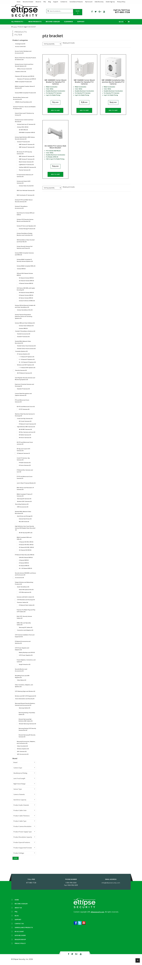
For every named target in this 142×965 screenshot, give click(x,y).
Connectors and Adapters (25, 630)
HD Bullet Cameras (25, 435)
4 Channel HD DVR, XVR (26, 542)
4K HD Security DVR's (25, 532)
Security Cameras (21, 370)
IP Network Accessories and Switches (22, 642)
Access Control (20, 46)
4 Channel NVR (24, 560)
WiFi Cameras (22, 751)
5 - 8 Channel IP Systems (27, 359)
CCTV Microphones (25, 592)
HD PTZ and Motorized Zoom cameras (25, 443)
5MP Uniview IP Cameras (26, 159)
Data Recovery (99, 2)
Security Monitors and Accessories (21, 670)
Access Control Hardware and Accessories (23, 52)
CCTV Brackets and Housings (26, 599)
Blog (49, 2)
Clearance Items (20, 71)
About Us (38, 2)
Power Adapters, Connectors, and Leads (26, 660)
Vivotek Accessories (23, 334)
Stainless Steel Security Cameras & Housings (25, 415)
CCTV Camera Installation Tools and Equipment (24, 635)
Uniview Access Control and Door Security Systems (24, 65)
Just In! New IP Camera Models (26, 483)
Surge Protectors (24, 664)
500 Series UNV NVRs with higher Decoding (26, 289)
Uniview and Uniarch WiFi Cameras (23, 182)
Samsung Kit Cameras (24, 498)
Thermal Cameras (24, 170)
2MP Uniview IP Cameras (26, 144)
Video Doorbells (22, 746)
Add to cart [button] (55, 109)
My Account (88, 2)
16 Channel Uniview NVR (26, 278)
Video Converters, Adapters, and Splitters (24, 685)
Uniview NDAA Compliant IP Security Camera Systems (25, 260)
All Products (17, 21)
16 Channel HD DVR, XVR (26, 547)
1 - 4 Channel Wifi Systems (27, 367)
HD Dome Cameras (25, 437)
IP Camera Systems (23, 354)
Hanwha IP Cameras (23, 389)
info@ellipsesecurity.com (111, 883)
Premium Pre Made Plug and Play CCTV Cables (26, 610)
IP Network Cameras (23, 453)
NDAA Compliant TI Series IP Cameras (24, 495)
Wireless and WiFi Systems (25, 365)
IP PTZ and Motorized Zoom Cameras (24, 477)
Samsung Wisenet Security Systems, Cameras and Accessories (25, 704)
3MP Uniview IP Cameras (26, 147)
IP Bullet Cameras (25, 462)
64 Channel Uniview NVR (26, 292)
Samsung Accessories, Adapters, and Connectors (26, 742)
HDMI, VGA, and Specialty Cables (24, 623)
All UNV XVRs (23, 129)
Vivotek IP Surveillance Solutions (25, 331)
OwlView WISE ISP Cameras (27, 167)
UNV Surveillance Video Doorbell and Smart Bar (26, 240)
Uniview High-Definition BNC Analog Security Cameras (25, 138)
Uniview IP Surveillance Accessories (21, 207)
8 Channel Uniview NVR (26, 295)
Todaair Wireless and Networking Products (24, 583)
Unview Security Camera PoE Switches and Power (24, 247)
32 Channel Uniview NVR (26, 280)
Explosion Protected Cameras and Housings (24, 385)
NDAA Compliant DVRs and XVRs (24, 538)
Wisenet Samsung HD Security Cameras (27, 735)
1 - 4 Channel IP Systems (26, 356)
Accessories (19, 577)
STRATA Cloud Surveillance (23, 102)
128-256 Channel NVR (26, 557)
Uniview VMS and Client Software (25, 323)
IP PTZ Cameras (24, 409)
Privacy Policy (121, 2)
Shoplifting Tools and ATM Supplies (22, 676)
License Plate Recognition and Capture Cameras (23, 394)
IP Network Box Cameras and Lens (25, 471)
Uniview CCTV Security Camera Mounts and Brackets (25, 220)
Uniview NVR (21, 268)
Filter (15, 858)
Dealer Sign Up (110, 2)
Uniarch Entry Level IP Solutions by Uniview (24, 114)
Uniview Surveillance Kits (25, 310)
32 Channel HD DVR (25, 550)
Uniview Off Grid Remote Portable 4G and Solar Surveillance (25, 306)
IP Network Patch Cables (26, 605)
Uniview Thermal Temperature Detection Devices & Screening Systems (23, 316)
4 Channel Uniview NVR (26, 283)
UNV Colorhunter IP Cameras (25, 195)
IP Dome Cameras (25, 465)
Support (55, 2)
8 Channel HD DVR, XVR (26, 544)
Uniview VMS (23, 328)
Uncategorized (20, 44)
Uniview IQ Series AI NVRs (27, 300)
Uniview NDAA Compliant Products (25, 92)
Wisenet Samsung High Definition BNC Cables (26, 720)
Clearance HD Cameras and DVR (24, 76)
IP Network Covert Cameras (27, 424)
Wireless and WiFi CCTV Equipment (25, 696)
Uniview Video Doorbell (26, 185)
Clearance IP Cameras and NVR (26, 79)
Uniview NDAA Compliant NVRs (26, 266)
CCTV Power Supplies (26, 655)
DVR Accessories (22, 507)
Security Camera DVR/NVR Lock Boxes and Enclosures (25, 574)
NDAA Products (34, 21)
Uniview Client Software (26, 325)
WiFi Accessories (23, 754)
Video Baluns (21, 680)
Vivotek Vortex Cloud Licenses (26, 348)
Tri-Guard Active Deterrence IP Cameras (25, 175)
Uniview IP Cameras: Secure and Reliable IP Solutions (24, 107)
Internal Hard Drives (25, 519)
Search (78, 12)
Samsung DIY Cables (25, 627)
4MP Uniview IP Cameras (26, 156)
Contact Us (63, 2)
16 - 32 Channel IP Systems (27, 362)
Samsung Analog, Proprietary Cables (27, 713)
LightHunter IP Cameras (26, 164)
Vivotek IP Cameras (23, 336)
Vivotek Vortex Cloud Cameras (26, 346)
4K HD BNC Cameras (25, 429)
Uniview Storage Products (27, 228)
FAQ (44, 2)
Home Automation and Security (24, 698)
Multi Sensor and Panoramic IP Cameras (25, 488)
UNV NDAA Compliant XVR (27, 132)
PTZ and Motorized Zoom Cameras (22, 401)
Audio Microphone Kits (26, 589)
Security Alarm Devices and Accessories (20, 98)
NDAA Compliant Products (23, 81)
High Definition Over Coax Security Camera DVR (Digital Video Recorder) (25, 528)
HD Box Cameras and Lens (27, 432)
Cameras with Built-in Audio (25, 597)
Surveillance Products (76, 2)
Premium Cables (22, 602)
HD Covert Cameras (25, 421)
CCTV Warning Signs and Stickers (25, 691)
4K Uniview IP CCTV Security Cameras (24, 152)
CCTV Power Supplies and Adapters (22, 648)
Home (18, 2)
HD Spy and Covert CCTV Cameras (23, 449)
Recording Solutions (22, 504)
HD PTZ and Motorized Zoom (26, 406)
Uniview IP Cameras (23, 141)
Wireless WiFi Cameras (24, 501)
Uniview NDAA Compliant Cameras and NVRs (24, 253)
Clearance (68, 21)
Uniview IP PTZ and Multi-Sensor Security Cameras (24, 200)
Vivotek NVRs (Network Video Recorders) (23, 342)
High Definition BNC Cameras (26, 426)
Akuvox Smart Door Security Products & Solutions (25, 58)
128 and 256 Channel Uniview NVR (25, 274)
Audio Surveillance (23, 587)
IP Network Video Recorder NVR (24, 554)
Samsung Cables (24, 708)
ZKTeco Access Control (24, 69)
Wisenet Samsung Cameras (27, 723)
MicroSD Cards (24, 521)
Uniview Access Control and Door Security (24, 120)
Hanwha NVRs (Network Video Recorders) (23, 512)
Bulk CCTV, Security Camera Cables (24, 617)
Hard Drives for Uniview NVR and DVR (25, 213)
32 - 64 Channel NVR (25, 568)
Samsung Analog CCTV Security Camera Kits (27, 729)
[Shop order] (51, 44)
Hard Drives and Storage (24, 516)
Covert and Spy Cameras (25, 418)
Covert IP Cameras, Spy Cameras (23, 459)
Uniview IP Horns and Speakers (26, 226)
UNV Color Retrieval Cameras (26, 190)
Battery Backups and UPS (27, 652)
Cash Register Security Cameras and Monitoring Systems (25, 378)
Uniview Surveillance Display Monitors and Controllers (25, 234)
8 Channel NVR (24, 563)
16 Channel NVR (24, 565)
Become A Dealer (28, 2)
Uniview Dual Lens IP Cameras (26, 124)
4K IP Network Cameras (24, 373)
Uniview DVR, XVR (22, 127)
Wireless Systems (23, 748)
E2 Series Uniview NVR (26, 298)
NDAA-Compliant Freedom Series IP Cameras (25, 87)
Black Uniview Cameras (26, 162)
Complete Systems (21, 351)
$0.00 (123, 21)
